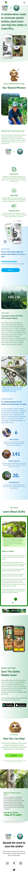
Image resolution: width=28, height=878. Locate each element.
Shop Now (10, 270)
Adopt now (14, 755)
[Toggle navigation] (24, 2)
